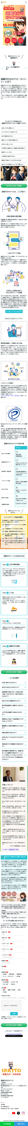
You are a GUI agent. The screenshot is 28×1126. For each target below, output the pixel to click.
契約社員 (11, 974)
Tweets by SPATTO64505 (14, 1034)
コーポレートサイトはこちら (14, 311)
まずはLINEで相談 (14, 186)
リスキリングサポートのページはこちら (10, 395)
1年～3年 (4, 984)
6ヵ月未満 (4, 982)
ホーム (2, 1102)
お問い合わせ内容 (5, 995)
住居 (2, 987)
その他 (17, 976)
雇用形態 (3, 972)
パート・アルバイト (7, 976)
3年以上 (12, 984)
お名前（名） (4, 937)
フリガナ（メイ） (5, 949)
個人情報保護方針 (5, 1106)
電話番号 (3, 960)
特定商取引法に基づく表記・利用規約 (10, 1108)
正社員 (3, 974)
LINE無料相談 (7, 1123)
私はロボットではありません (10, 1005)
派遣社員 (19, 974)
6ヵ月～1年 (14, 982)
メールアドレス (5, 954)
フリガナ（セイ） (5, 943)
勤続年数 (3, 979)
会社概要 (3, 1104)
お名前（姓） (4, 932)
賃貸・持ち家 (11, 989)
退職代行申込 (21, 1123)
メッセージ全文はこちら (10, 849)
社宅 (18, 989)
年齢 (2, 966)
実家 (3, 989)
